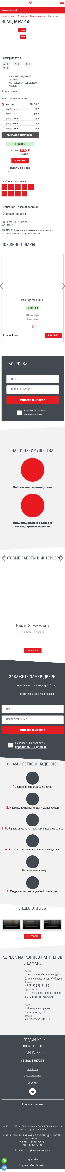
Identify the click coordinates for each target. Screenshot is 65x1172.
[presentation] (3, 558)
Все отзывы (32, 936)
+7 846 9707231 (32, 1061)
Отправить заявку (32, 400)
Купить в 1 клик (20, 168)
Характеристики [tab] (28, 207)
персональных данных (34, 414)
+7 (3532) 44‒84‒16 (37, 1019)
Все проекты (32, 650)
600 (5, 64)
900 (5, 68)
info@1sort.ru (32, 1069)
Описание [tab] (9, 207)
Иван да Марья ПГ (32, 300)
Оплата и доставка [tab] (14, 214)
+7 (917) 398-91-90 (37, 985)
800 (27, 64)
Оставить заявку (9, 91)
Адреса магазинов (32, 1075)
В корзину (20, 161)
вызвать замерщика (20, 135)
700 (16, 64)
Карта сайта (32, 1159)
